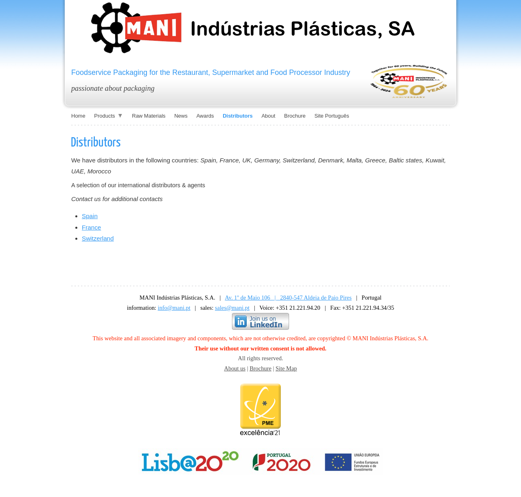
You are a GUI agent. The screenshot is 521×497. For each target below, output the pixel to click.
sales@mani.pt (232, 307)
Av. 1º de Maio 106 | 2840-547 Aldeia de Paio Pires (288, 297)
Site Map (286, 368)
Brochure (260, 368)
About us (234, 368)
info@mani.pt (174, 307)
